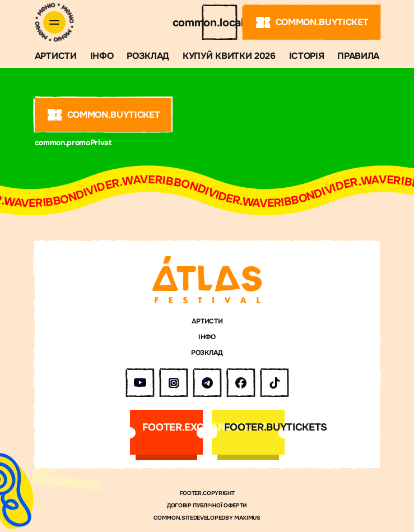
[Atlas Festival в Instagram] (173, 382)
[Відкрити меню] (54, 22)
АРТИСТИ (56, 56)
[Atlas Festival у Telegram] (207, 382)
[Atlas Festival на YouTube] (140, 382)
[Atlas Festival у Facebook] (240, 382)
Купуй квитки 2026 (229, 56)
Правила (358, 56)
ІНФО (102, 56)
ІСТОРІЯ (306, 56)
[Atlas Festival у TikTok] (274, 382)
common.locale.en (219, 23)
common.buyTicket (311, 22)
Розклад (148, 56)
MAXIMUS (247, 517)
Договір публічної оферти (207, 505)
